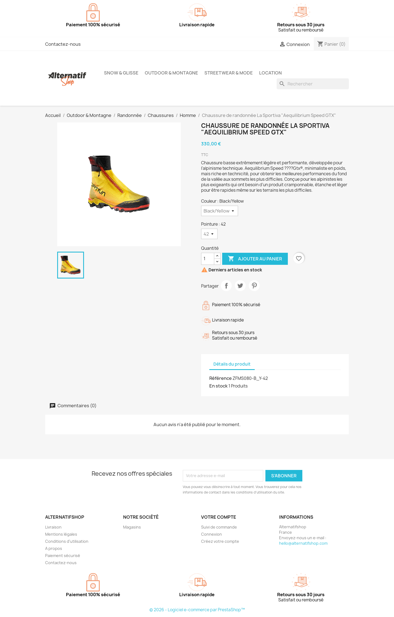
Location (270, 73)
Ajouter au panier (255, 258)
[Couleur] (219, 211)
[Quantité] (207, 259)
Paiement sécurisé (62, 555)
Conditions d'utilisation (66, 541)
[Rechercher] (313, 83)
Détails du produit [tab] (232, 364)
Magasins (132, 527)
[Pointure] (209, 234)
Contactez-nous (63, 44)
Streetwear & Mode (228, 73)
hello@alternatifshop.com (303, 543)
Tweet (240, 285)
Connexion (211, 534)
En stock (218, 386)
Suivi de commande (219, 527)
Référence (220, 378)
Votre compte (218, 517)
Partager (226, 285)
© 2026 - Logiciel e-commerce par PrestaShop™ (197, 610)
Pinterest (254, 285)
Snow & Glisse (121, 73)
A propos (53, 548)
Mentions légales (61, 534)
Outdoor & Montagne (171, 73)
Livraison (53, 527)
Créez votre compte (220, 541)
